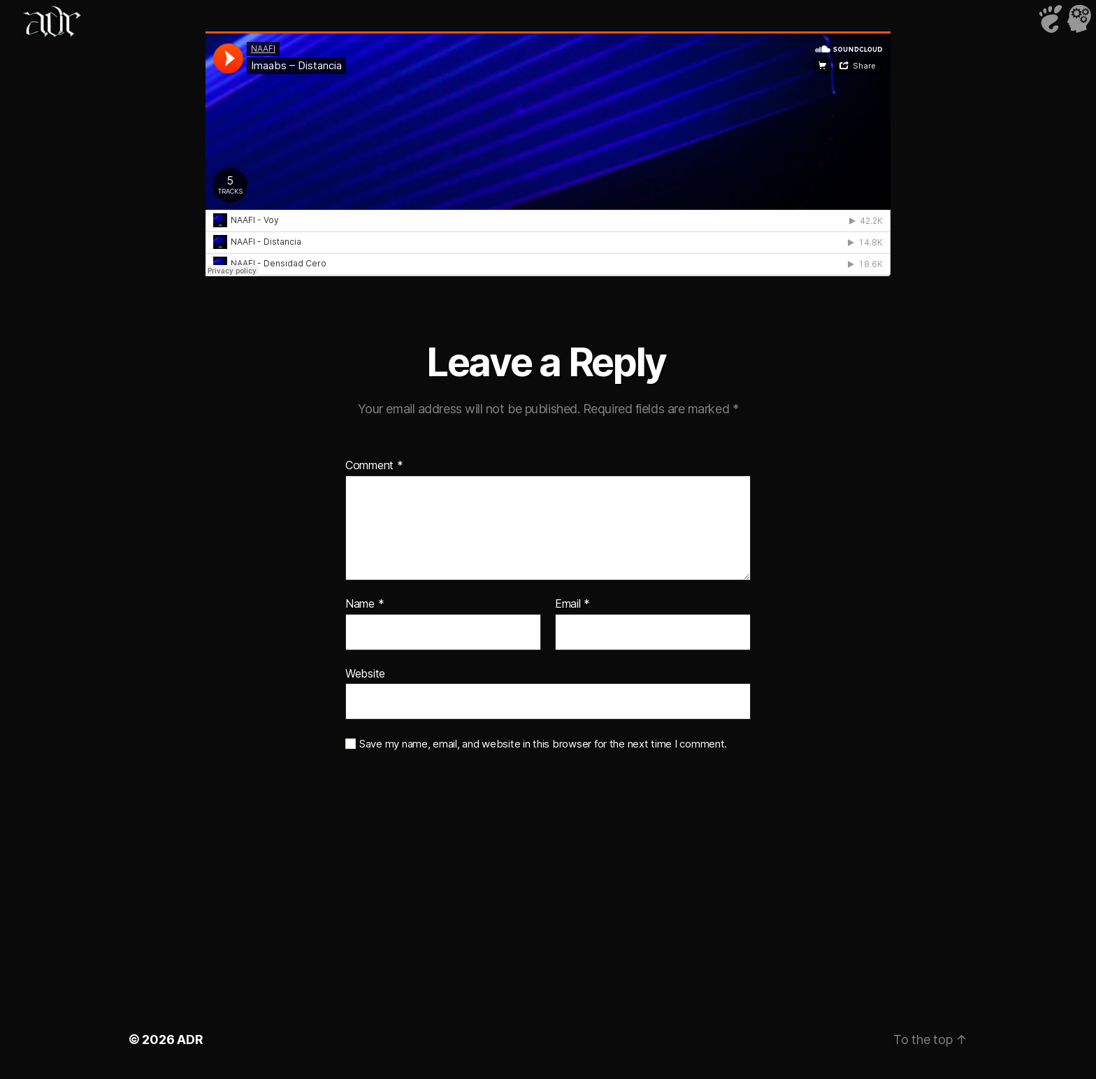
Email (572, 604)
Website (365, 673)
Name (364, 604)
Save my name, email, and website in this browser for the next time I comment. (543, 744)
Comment (374, 465)
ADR (190, 1039)
